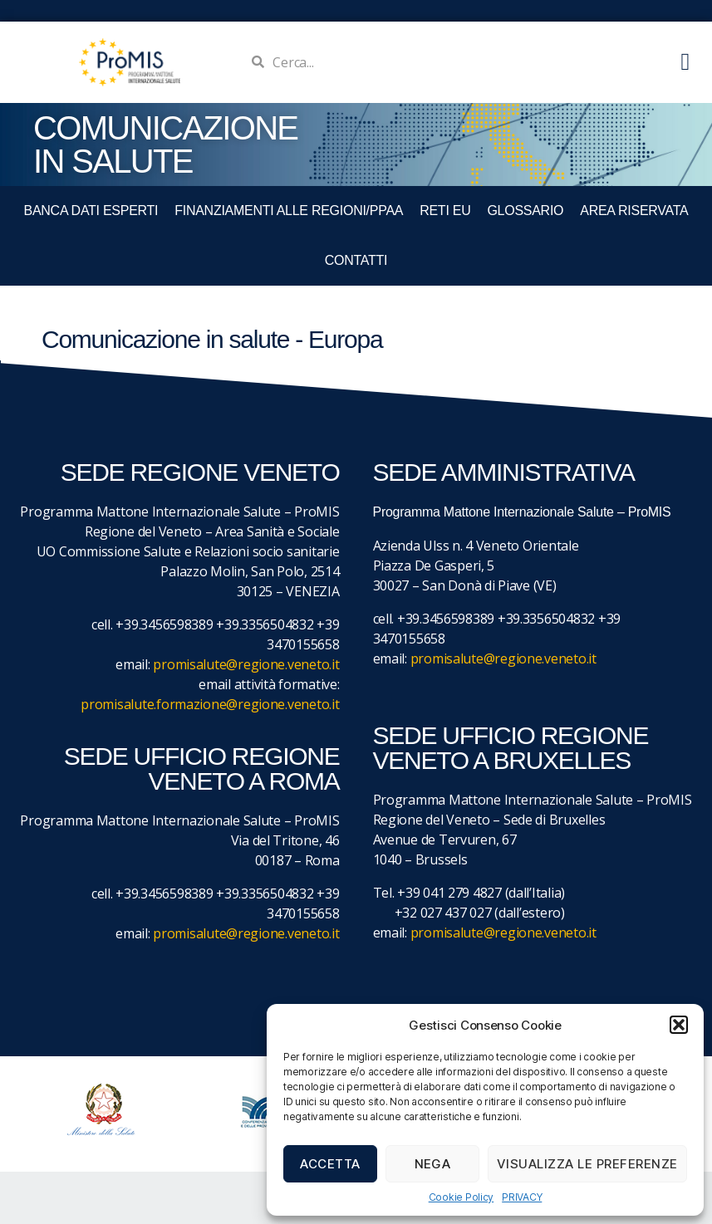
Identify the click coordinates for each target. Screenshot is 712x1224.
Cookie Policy (461, 1197)
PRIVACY (522, 1197)
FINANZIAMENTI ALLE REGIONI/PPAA (288, 210)
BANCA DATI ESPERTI (91, 210)
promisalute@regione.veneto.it (246, 664)
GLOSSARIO (525, 210)
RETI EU (445, 210)
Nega (433, 1164)
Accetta (330, 1164)
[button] (678, 1024)
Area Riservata (634, 210)
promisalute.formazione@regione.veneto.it (210, 704)
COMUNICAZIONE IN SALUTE (165, 144)
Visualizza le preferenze (587, 1164)
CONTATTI (356, 260)
